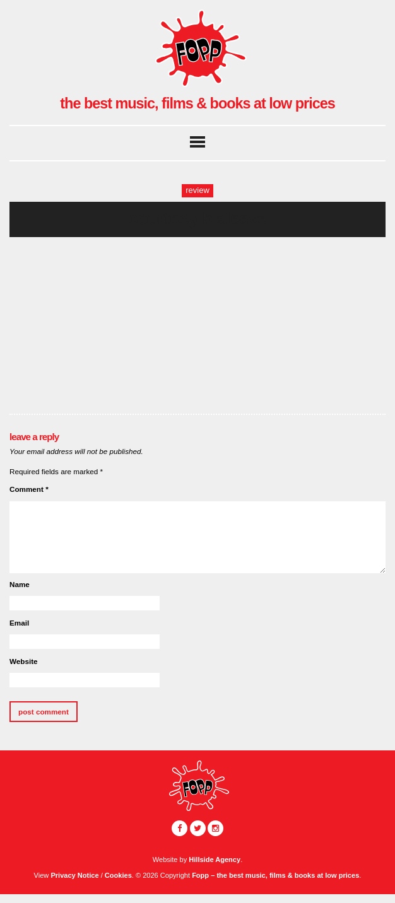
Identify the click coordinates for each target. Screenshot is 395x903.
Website (23, 661)
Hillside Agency (214, 859)
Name (19, 584)
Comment (29, 489)
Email (19, 623)
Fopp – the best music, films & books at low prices (275, 875)
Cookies (118, 875)
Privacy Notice (74, 875)
